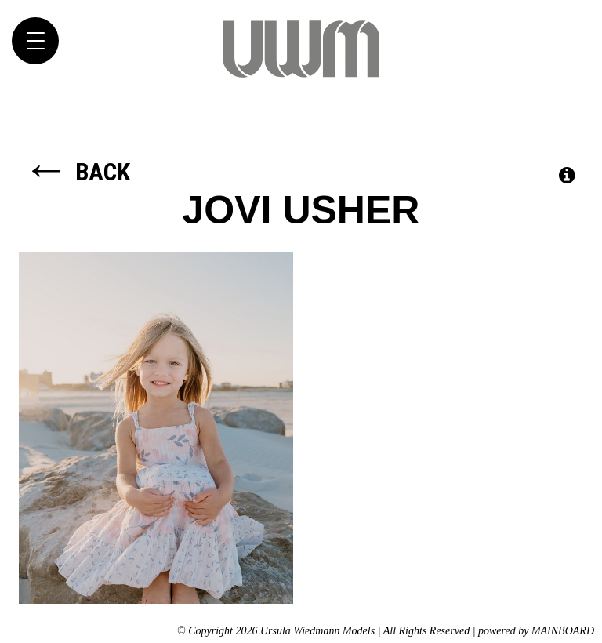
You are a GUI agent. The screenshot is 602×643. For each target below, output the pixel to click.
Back (76, 172)
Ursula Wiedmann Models (301, 48)
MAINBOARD (562, 631)
